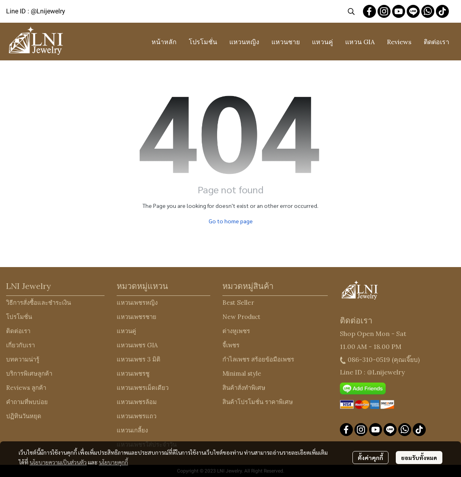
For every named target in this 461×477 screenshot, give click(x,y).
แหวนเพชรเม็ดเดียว (143, 387)
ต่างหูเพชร (236, 331)
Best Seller (238, 302)
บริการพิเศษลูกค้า (29, 373)
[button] (351, 11)
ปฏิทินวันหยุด (23, 416)
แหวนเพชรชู (133, 373)
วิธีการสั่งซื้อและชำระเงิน (38, 302)
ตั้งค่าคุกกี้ (370, 457)
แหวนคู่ (126, 331)
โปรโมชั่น (19, 317)
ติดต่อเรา (18, 331)
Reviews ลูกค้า (26, 387)
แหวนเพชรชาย (136, 317)
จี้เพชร (230, 345)
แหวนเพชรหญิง (137, 302)
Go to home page (231, 221)
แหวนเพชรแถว (136, 416)
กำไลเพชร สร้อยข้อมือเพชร (258, 359)
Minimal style (241, 373)
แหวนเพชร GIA (137, 345)
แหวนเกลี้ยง (132, 430)
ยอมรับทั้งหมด (419, 457)
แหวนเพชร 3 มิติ (138, 359)
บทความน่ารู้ (22, 359)
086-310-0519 (369, 359)
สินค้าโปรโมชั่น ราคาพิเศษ (257, 402)
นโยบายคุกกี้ (113, 462)
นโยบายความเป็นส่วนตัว (58, 462)
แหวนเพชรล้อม (137, 402)
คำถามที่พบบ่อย (27, 402)
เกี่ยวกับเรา (20, 345)
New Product (241, 317)
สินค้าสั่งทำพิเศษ (243, 387)
